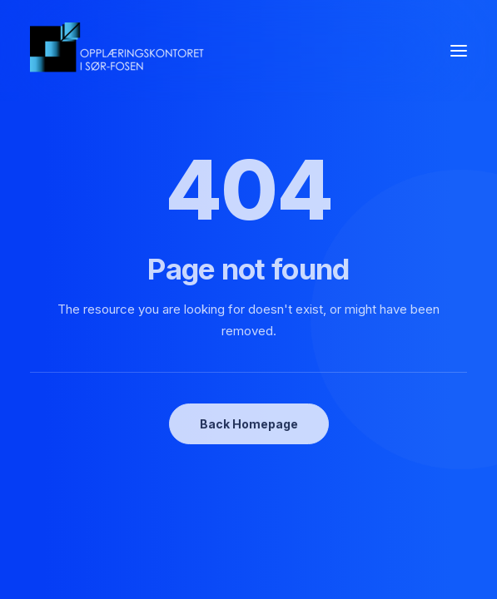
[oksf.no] (121, 50)
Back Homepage (249, 424)
